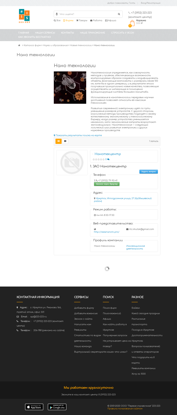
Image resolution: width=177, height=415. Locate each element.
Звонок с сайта (83, 319)
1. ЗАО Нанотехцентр (108, 166)
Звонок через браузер (107, 184)
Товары (81, 20)
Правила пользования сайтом (124, 409)
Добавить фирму (84, 308)
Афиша (110, 20)
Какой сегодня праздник (146, 313)
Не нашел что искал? (115, 352)
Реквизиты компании (143, 368)
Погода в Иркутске (143, 330)
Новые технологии (81, 45)
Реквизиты (80, 330)
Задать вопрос (148, 171)
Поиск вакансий (112, 313)
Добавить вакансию (86, 313)
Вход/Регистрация (150, 3)
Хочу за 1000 (139, 374)
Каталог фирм (32, 45)
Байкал (136, 308)
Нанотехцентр (108, 154)
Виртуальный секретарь (88, 352)
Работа (96, 20)
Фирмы (68, 20)
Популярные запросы (115, 335)
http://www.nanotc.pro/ (106, 232)
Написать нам (82, 324)
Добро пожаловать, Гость (121, 3)
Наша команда (83, 346)
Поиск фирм (109, 308)
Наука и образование (55, 45)
